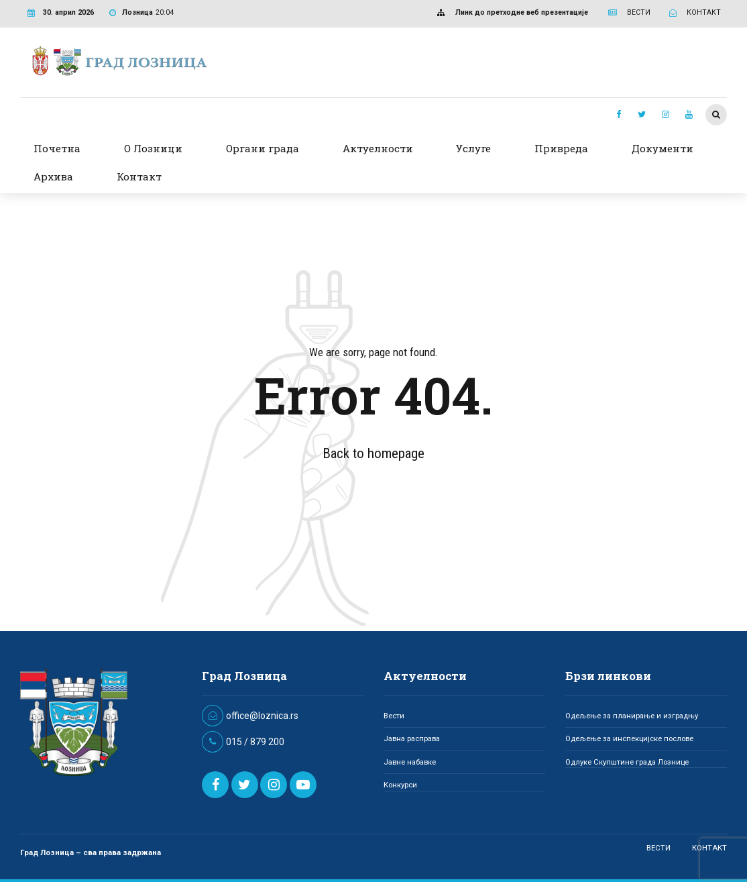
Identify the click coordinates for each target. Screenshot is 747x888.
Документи (662, 148)
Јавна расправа (412, 738)
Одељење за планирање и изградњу (631, 715)
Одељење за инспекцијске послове (629, 738)
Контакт (139, 176)
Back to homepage (373, 453)
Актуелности (378, 148)
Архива (53, 176)
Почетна (57, 148)
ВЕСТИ (658, 847)
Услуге (473, 148)
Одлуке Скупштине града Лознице (627, 762)
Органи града (262, 148)
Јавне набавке (410, 762)
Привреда (561, 148)
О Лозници (153, 148)
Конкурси (400, 784)
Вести (394, 715)
